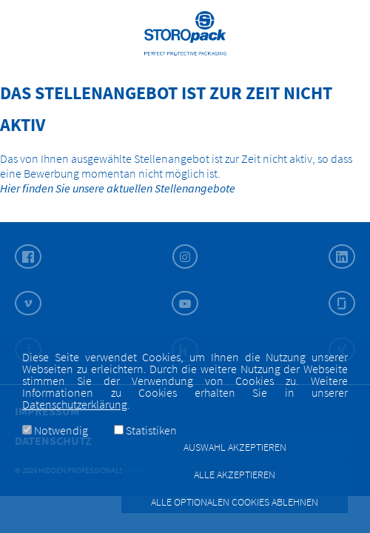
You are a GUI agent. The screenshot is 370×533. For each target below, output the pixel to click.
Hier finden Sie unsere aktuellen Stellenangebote (117, 188)
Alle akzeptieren (234, 474)
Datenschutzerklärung (74, 404)
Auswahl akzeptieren (235, 447)
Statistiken (151, 430)
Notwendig (61, 430)
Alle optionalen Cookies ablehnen (234, 502)
